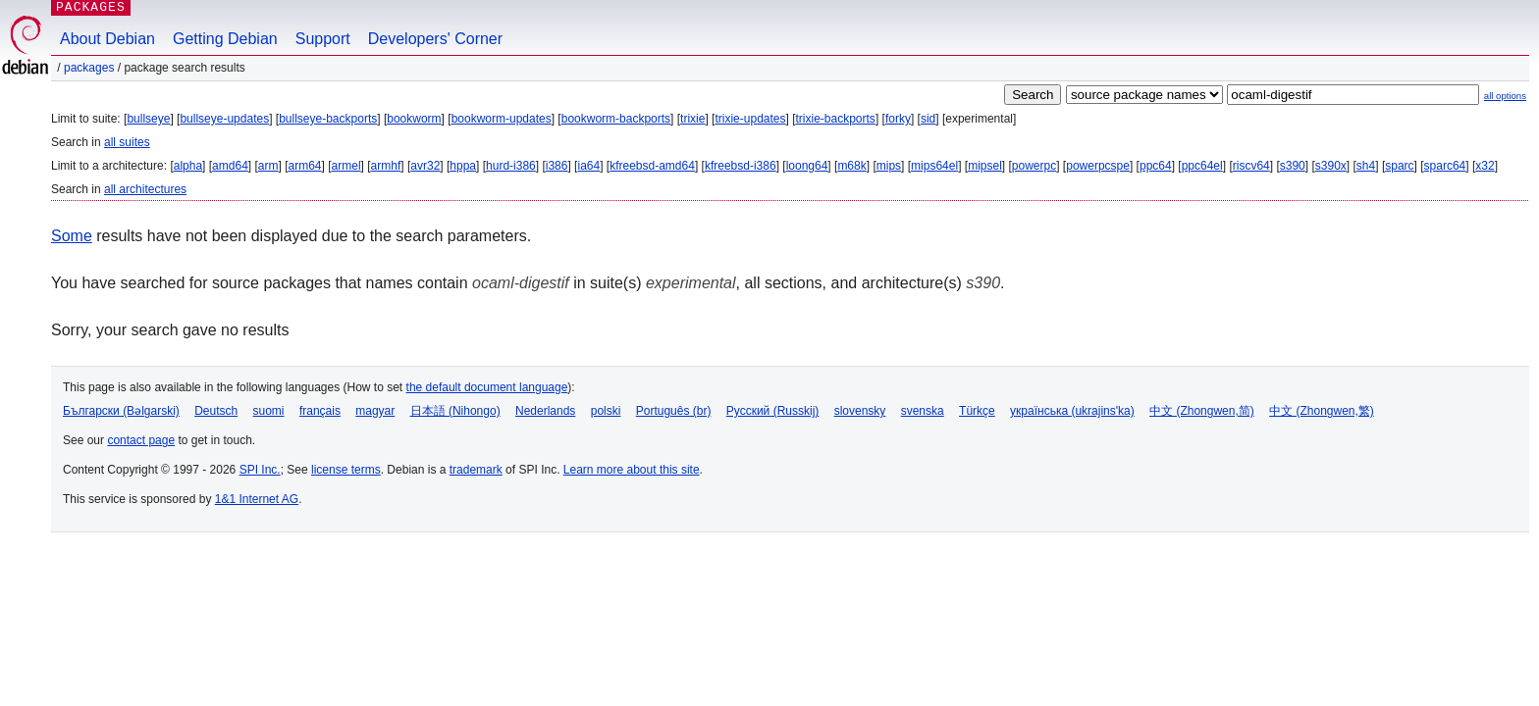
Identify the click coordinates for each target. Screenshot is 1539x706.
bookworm (414, 119)
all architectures (145, 189)
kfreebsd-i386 (740, 166)
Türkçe (977, 411)
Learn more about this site (631, 470)
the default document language (487, 387)
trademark (476, 470)
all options (1505, 95)
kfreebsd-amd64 (652, 166)
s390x (1331, 166)
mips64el (934, 166)
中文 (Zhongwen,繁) (1321, 411)
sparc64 (1445, 166)
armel (346, 166)
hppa (463, 166)
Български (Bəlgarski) (121, 411)
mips (888, 166)
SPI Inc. (260, 470)
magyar (375, 411)
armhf (386, 166)
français (320, 411)
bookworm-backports (615, 119)
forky (898, 119)
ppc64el (1202, 166)
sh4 (1365, 166)
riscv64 (1251, 166)
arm (268, 166)
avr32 (425, 166)
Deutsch (216, 411)
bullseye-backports (328, 119)
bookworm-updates (501, 119)
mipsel (985, 166)
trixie (692, 119)
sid (928, 119)
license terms (346, 470)
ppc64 (1156, 166)
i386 (557, 166)
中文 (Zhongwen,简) (1201, 411)
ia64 (588, 166)
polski (606, 411)
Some (71, 235)
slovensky (860, 411)
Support (322, 38)
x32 (1484, 166)
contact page (141, 440)
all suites (127, 142)
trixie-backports (836, 119)
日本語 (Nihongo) (455, 411)
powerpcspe (1098, 166)
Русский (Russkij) (773, 411)
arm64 (305, 166)
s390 (1292, 166)
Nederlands (545, 411)
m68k (851, 166)
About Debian (107, 38)
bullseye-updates (224, 119)
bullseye (148, 119)
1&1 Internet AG (256, 499)
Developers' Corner (435, 38)
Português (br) (674, 411)
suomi (269, 411)
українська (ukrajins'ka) (1072, 411)
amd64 (230, 166)
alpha (188, 166)
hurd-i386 (511, 166)
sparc (1399, 166)
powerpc (1034, 166)
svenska (922, 411)
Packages (89, 68)
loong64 (807, 166)
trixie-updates (750, 119)
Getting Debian (225, 38)
